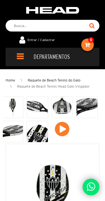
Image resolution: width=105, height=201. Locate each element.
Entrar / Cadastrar (41, 40)
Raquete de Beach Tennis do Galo (54, 80)
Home (10, 80)
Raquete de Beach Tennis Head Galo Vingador (53, 86)
